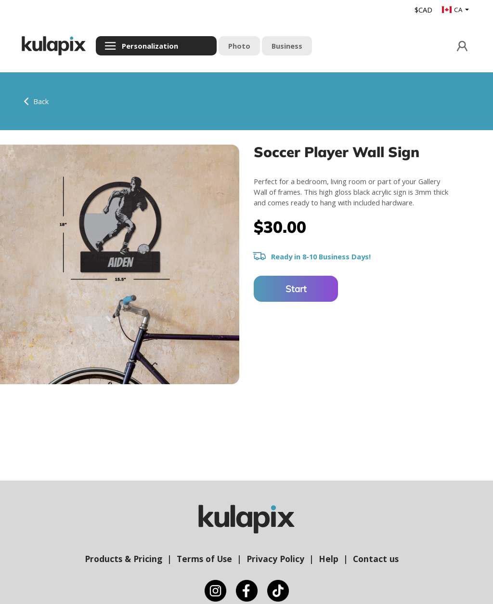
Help (328, 558)
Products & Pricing (123, 558)
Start (296, 289)
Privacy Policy (275, 558)
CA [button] (453, 9)
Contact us (376, 558)
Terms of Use (204, 558)
